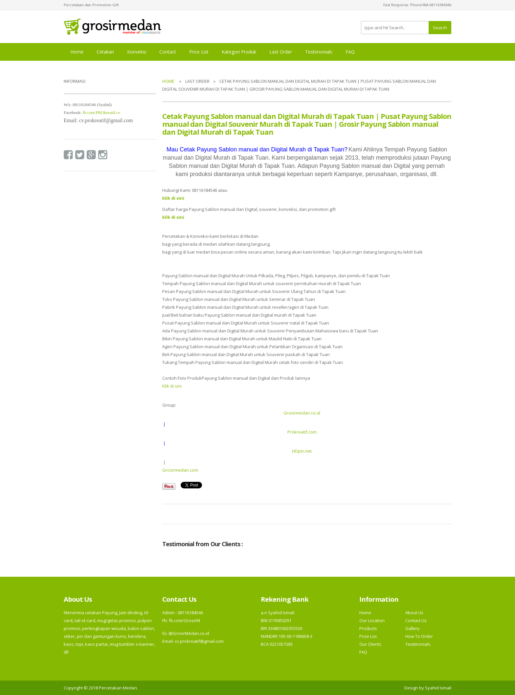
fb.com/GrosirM (184, 620)
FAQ (350, 52)
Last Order (280, 52)
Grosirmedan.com (180, 470)
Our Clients (370, 644)
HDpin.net (302, 451)
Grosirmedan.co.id (301, 413)
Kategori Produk (239, 52)
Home (76, 52)
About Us (414, 613)
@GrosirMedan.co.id (188, 633)
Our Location (372, 620)
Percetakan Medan (118, 688)
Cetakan (105, 52)
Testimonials (318, 52)
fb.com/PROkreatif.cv (101, 112)
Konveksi (136, 52)
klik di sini (173, 217)
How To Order (419, 636)
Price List (199, 52)
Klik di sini (172, 386)
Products (368, 628)
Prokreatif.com (302, 432)
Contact (167, 52)
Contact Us (416, 620)
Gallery (412, 628)
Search (440, 28)
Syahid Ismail (438, 688)
